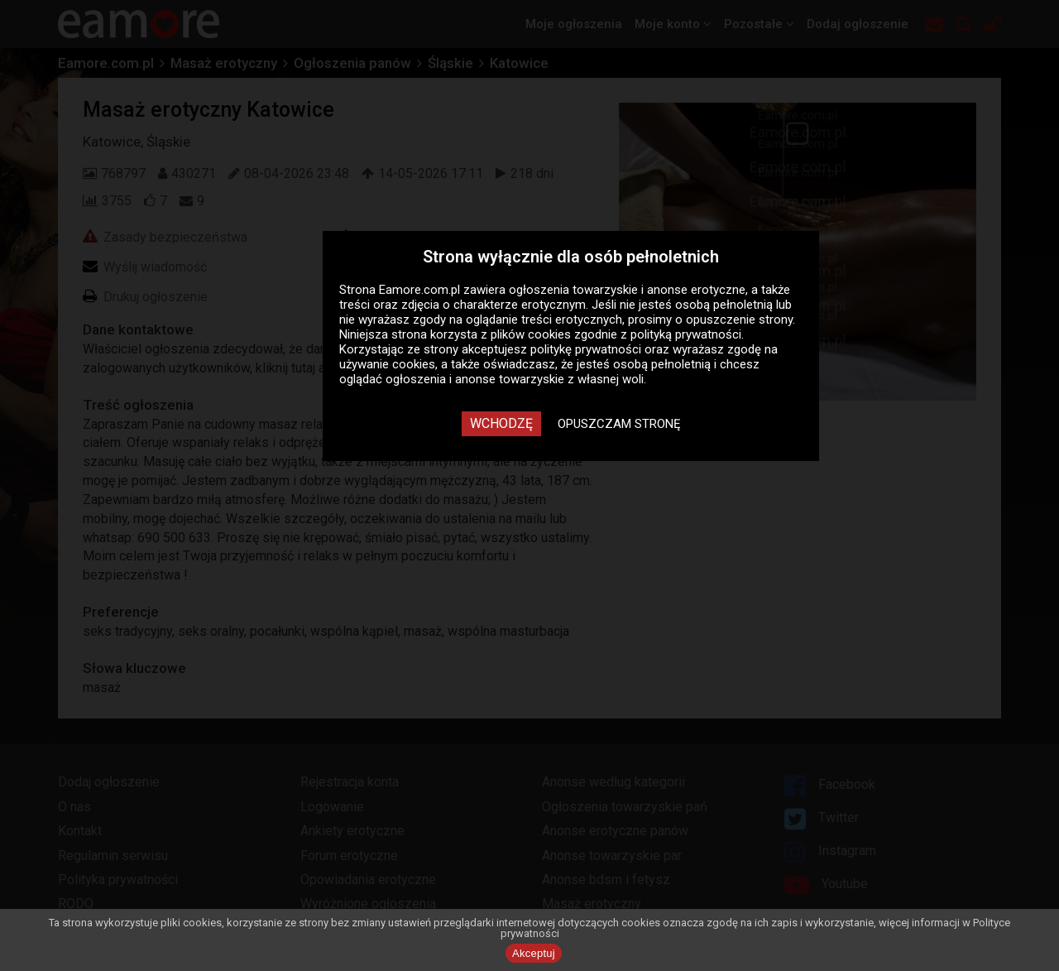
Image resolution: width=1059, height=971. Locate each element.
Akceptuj (533, 953)
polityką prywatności (685, 334)
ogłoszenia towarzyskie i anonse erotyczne (627, 289)
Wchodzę (501, 423)
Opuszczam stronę (619, 423)
